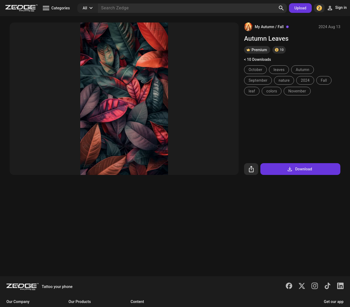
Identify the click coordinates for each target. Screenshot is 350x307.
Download (299, 169)
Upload (300, 8)
